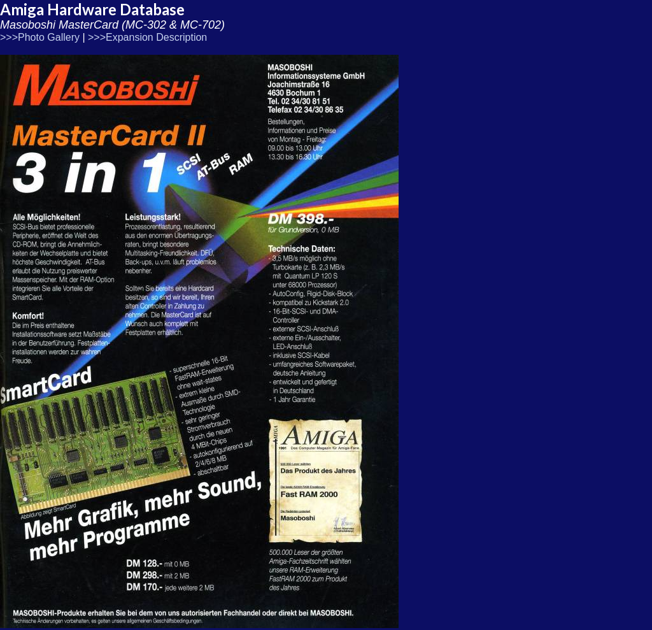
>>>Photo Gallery (40, 37)
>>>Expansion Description (147, 37)
